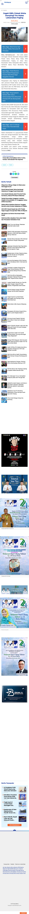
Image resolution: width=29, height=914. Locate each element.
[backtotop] (14, 831)
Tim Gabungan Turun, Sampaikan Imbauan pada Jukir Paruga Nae (16, 376)
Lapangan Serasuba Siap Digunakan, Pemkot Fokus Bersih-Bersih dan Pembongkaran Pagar (17, 247)
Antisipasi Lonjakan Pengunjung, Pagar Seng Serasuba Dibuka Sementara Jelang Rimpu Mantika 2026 (16, 270)
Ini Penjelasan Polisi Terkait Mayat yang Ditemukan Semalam (10, 789)
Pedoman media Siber (20, 864)
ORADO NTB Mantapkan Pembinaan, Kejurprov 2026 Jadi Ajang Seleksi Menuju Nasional (17, 233)
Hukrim (4, 164)
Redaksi (12, 864)
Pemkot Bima (6, 872)
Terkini (10, 164)
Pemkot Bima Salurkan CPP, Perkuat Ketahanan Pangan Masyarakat (17, 239)
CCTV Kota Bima (14, 903)
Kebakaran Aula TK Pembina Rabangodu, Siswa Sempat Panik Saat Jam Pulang (16, 392)
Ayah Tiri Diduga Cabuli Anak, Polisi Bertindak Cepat (11, 126)
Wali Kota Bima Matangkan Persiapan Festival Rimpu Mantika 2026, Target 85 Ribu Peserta (16, 277)
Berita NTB (17, 867)
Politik (24, 872)
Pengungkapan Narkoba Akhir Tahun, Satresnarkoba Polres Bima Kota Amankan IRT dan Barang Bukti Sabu (12, 96)
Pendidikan (14, 872)
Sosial (21, 873)
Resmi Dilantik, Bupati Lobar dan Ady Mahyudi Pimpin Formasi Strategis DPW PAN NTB (17, 327)
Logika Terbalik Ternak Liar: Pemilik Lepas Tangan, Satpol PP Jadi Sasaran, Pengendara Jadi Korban (16, 284)
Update (23, 913)
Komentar (14, 177)
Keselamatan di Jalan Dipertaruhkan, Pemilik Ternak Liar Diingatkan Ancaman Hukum (17, 255)
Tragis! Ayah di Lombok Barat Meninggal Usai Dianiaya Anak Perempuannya (15, 298)
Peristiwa (19, 872)
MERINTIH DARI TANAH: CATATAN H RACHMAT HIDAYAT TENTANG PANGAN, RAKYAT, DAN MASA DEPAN (17, 385)
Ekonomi (16, 869)
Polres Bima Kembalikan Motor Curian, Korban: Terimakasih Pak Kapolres (14, 158)
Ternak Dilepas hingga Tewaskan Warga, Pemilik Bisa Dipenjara (16, 290)
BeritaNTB (10, 869)
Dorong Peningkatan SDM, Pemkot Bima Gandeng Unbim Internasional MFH (17, 262)
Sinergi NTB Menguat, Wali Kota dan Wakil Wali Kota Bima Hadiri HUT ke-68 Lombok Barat (17, 341)
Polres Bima (6, 873)
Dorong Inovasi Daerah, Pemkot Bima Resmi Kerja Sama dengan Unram (16, 320)
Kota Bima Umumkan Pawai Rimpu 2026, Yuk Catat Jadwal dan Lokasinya (10, 796)
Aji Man (5, 867)
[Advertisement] (14, 418)
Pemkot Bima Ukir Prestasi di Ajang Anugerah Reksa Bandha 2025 (17, 369)
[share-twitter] (13, 174)
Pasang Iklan (7, 864)
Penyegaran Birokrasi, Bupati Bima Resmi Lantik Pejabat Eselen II (16, 312)
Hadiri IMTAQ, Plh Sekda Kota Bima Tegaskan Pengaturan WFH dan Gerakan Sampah (17, 349)
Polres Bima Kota (14, 873)
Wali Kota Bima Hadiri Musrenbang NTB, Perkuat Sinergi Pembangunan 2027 (17, 356)
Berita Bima (10, 867)
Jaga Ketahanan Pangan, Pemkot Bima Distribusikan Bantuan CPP (16, 362)
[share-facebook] (11, 174)
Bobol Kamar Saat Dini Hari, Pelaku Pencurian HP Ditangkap (11, 48)
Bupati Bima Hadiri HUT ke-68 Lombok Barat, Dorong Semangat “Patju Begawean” (16, 334)
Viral (24, 873)
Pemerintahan (12, 870)
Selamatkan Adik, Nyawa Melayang (16, 304)
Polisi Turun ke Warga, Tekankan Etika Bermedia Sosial (16, 225)
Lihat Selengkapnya (14, 825)
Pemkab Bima (20, 870)
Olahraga (5, 870)
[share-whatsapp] (16, 174)
